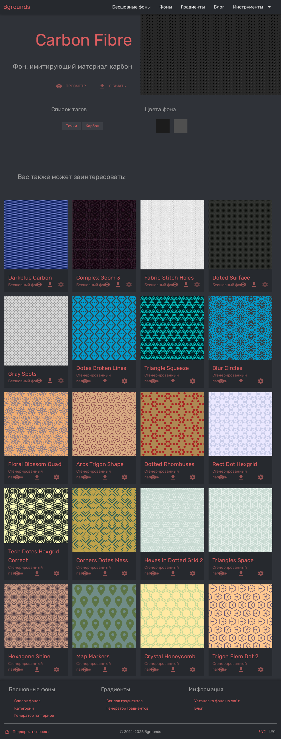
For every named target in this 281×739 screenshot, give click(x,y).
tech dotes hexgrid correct (33, 556)
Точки (71, 126)
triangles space (233, 560)
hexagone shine (29, 656)
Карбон (92, 126)
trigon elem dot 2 (235, 656)
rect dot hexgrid (234, 464)
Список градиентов (124, 701)
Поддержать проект (31, 731)
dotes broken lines (101, 368)
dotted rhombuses (169, 464)
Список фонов (27, 701)
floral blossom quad (34, 464)
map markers (92, 656)
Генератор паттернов (34, 715)
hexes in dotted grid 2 (173, 560)
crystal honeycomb (169, 656)
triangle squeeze (166, 368)
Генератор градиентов (127, 708)
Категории (24, 708)
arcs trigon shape (99, 464)
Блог (198, 708)
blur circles (227, 368)
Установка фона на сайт (217, 701)
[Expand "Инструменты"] (253, 7)
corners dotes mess (102, 560)
